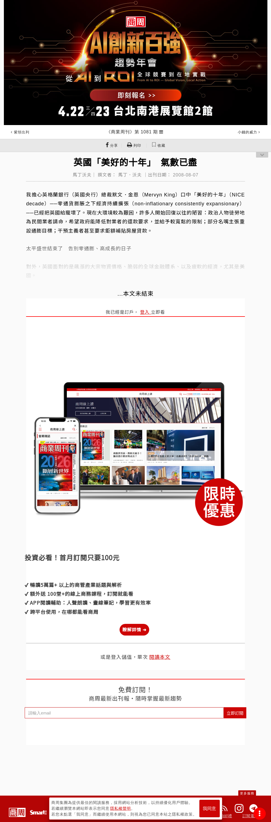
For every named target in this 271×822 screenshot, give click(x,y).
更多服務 (247, 793)
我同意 (209, 808)
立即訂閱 (235, 713)
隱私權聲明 (120, 808)
